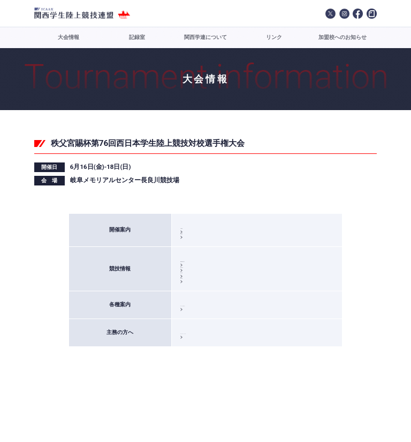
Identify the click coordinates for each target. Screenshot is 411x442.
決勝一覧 (196, 300)
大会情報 (68, 37)
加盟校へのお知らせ (342, 37)
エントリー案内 (205, 344)
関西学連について (205, 37)
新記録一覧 (199, 286)
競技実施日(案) (204, 272)
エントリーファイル (210, 374)
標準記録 (196, 242)
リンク (274, 37)
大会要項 (196, 228)
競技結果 (196, 314)
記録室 (137, 37)
